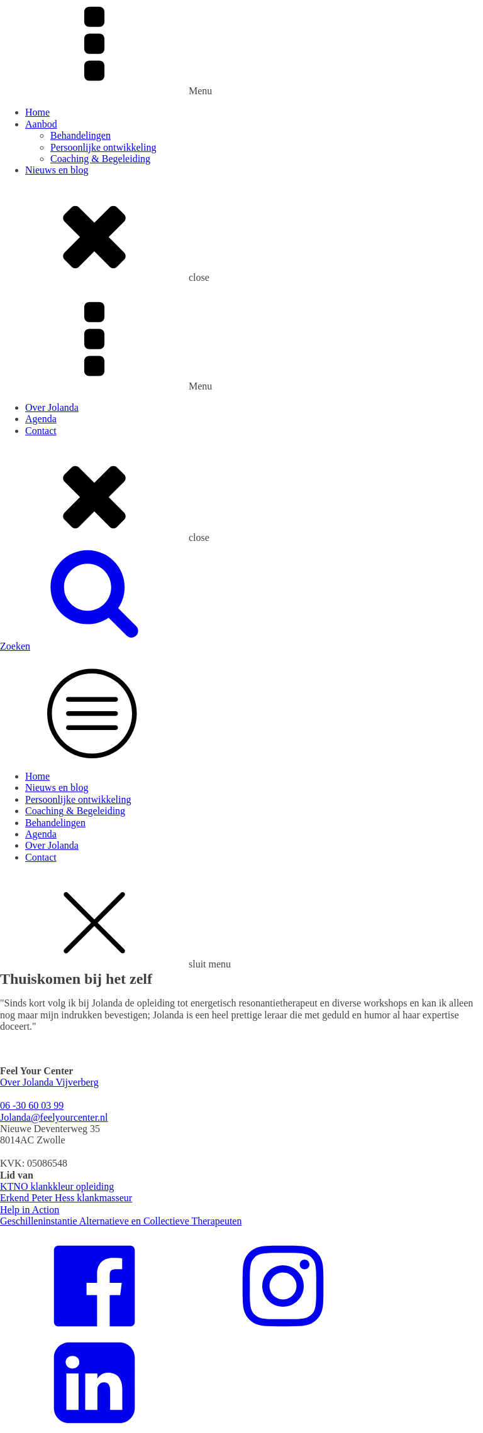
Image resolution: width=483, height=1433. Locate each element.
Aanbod (41, 124)
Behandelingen (80, 135)
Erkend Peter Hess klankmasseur (66, 1197)
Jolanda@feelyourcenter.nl (54, 1117)
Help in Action (29, 1209)
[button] (241, 640)
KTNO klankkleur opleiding (57, 1186)
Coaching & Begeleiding (100, 158)
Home (37, 112)
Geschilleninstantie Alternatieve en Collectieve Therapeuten (121, 1221)
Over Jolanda (52, 407)
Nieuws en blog (56, 170)
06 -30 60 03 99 (32, 1105)
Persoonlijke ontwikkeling (103, 147)
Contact (41, 430)
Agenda (41, 418)
